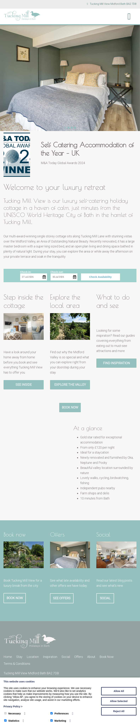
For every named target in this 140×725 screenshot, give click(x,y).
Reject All (118, 711)
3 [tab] (72, 128)
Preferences (59, 713)
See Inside (24, 384)
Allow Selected (119, 701)
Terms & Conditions (17, 663)
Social (105, 598)
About (91, 657)
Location (33, 657)
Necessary (12, 713)
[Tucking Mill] (22, 20)
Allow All (119, 691)
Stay (19, 657)
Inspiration (50, 657)
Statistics (11, 720)
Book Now (70, 407)
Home (8, 657)
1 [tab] (65, 128)
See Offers (62, 598)
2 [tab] (68, 128)
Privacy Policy (13, 706)
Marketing (58, 720)
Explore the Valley (70, 384)
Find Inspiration (116, 363)
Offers (78, 657)
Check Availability (100, 276)
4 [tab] (75, 128)
